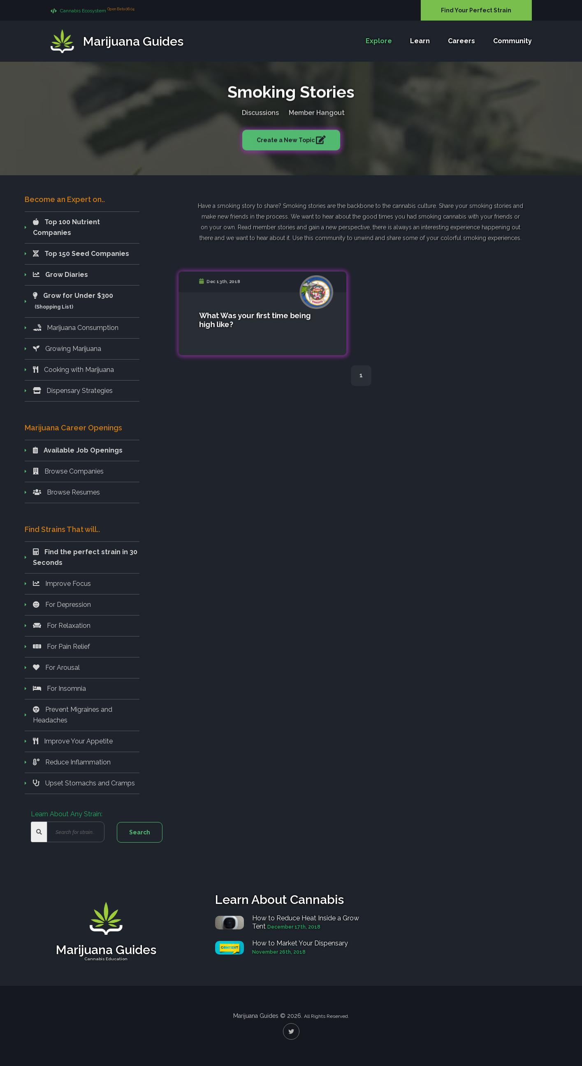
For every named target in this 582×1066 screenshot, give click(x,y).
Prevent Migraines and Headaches (72, 715)
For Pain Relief (61, 646)
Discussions (260, 111)
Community (512, 41)
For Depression (62, 604)
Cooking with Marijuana (73, 370)
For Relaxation (61, 625)
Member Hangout (317, 111)
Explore (379, 41)
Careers (461, 41)
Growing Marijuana (67, 349)
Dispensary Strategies (73, 391)
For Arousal (56, 667)
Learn (420, 41)
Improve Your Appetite (73, 741)
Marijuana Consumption (75, 328)
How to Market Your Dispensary (300, 943)
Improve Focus (62, 584)
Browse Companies (68, 471)
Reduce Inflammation (72, 762)
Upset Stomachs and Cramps (84, 783)
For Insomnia (59, 688)
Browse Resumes (66, 492)
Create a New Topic (286, 138)
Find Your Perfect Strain (476, 10)
